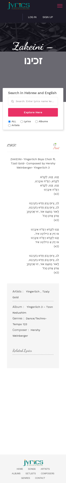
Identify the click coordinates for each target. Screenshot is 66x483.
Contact (40, 478)
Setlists (31, 473)
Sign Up (48, 17)
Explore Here (33, 112)
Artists (45, 469)
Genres (25, 478)
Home (20, 469)
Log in (32, 17)
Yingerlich (32, 291)
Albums (16, 473)
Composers (47, 473)
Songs (32, 469)
